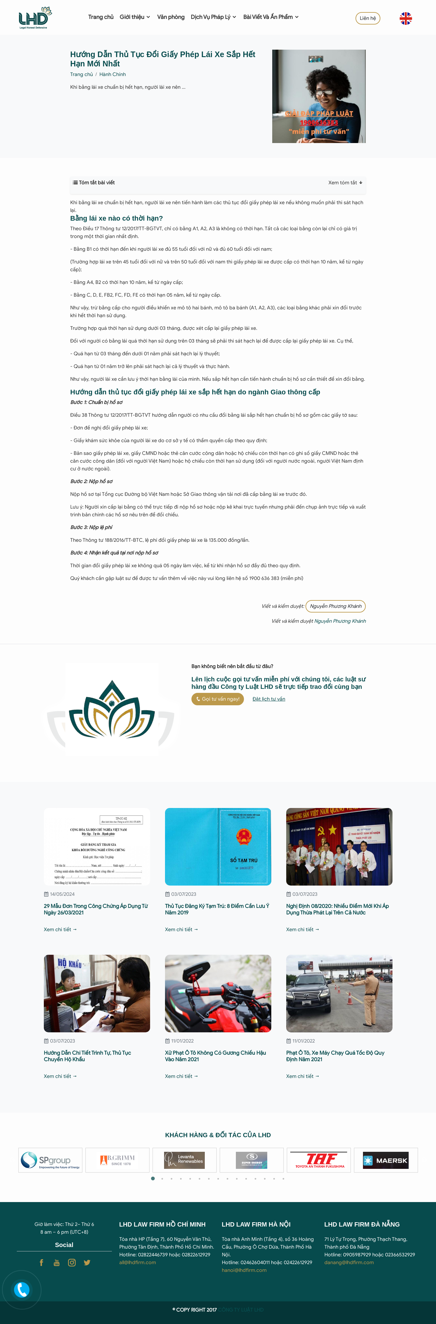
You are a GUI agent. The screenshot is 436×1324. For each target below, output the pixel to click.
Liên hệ (368, 18)
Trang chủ (100, 17)
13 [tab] (265, 1179)
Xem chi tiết (60, 930)
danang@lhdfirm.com (349, 1262)
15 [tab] (283, 1179)
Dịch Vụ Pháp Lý (214, 17)
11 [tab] (246, 1179)
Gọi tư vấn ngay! (218, 699)
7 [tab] (209, 1179)
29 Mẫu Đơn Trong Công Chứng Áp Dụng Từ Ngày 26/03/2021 (96, 909)
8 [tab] (218, 1179)
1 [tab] (153, 1179)
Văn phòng (171, 17)
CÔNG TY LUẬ (234, 1310)
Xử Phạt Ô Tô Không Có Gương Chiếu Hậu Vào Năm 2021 (215, 1056)
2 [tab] (162, 1179)
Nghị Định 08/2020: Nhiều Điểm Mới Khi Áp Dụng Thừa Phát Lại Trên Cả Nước (337, 909)
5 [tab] (190, 1179)
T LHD (257, 1310)
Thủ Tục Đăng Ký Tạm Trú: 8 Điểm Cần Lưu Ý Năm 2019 (217, 909)
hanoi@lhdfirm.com (244, 1270)
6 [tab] (199, 1179)
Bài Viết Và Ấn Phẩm (271, 17)
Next (424, 1160)
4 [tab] (181, 1179)
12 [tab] (255, 1179)
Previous (12, 1160)
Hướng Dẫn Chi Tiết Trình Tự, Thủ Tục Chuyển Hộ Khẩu (87, 1056)
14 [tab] (274, 1179)
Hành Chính (112, 74)
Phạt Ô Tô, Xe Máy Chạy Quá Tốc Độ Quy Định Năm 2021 (335, 1056)
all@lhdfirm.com (137, 1262)
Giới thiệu (135, 17)
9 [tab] (227, 1179)
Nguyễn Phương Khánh (335, 606)
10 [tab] (237, 1179)
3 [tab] (171, 1179)
